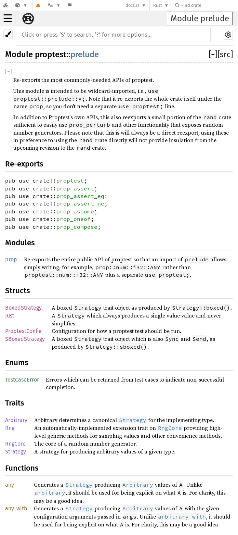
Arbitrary (16, 420)
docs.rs (132, 5)
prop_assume (75, 211)
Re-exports (24, 164)
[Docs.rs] (6, 5)
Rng (9, 428)
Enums (16, 362)
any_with (16, 508)
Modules (20, 242)
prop (11, 259)
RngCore (15, 443)
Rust (157, 5)
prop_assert (75, 188)
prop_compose (76, 226)
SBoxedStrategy (25, 339)
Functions (22, 468)
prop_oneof (73, 218)
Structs (17, 290)
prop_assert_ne (80, 203)
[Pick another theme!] (8, 34)
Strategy (15, 451)
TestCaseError (22, 379)
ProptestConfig (23, 331)
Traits (14, 403)
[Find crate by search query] (209, 5)
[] (213, 54)
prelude (84, 54)
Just (9, 315)
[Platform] (54, 5)
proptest (50, 54)
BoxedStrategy (23, 307)
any (9, 485)
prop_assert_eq (80, 195)
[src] (225, 54)
